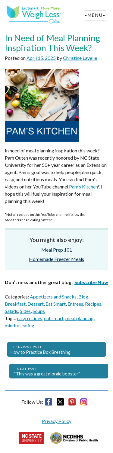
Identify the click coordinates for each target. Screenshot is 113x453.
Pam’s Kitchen (83, 186)
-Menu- (95, 15)
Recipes (93, 304)
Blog (83, 296)
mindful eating (19, 325)
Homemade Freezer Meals (56, 259)
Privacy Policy (56, 421)
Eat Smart (56, 304)
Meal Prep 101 (56, 250)
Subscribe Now (91, 282)
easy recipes (29, 318)
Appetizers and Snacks (53, 296)
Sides (25, 311)
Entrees (75, 304)
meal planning (79, 318)
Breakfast (15, 304)
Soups (39, 311)
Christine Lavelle (80, 58)
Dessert (35, 304)
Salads (11, 311)
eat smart (54, 318)
